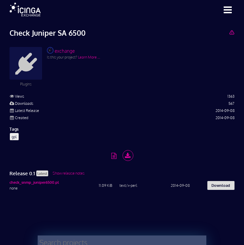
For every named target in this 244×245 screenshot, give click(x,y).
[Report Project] (231, 32)
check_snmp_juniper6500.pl (34, 182)
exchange (61, 50)
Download (220, 185)
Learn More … (89, 57)
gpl (14, 136)
